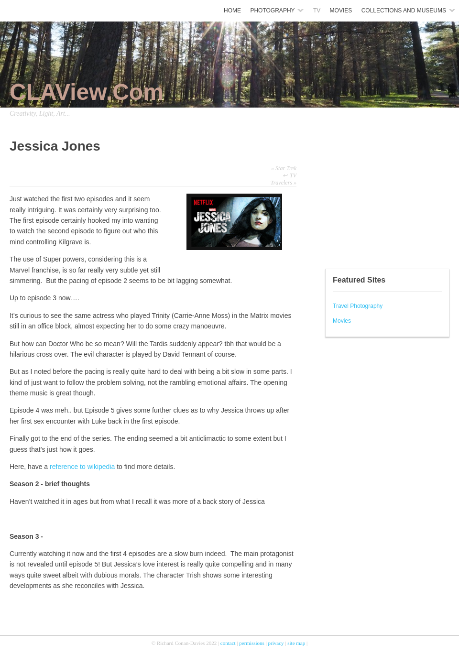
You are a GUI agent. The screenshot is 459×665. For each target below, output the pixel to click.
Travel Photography (357, 306)
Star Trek (283, 168)
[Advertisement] (353, 196)
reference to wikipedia (82, 466)
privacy (276, 643)
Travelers (283, 182)
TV (293, 175)
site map (296, 643)
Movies (342, 320)
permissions (251, 643)
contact (228, 643)
